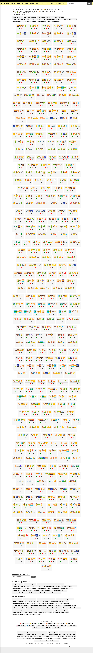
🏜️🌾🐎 (62, 265)
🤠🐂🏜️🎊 (71, 528)
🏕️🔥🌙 (36, 242)
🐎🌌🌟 (46, 373)
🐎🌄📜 (30, 365)
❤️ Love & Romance (24, 623)
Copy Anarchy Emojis (43, 634)
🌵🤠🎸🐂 (71, 26)
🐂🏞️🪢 (41, 342)
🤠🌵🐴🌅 (28, 504)
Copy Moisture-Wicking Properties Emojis (65, 599)
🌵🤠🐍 (29, 172)
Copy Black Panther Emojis (35, 636)
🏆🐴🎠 (18, 219)
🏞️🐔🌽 (28, 311)
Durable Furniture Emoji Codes (19, 607)
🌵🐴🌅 (52, 157)
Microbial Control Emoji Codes (43, 601)
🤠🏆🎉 (51, 512)
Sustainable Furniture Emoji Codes (62, 603)
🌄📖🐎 (30, 110)
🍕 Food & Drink (69, 623)
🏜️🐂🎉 (52, 273)
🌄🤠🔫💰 (54, 110)
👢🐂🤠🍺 (64, 466)
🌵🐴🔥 (75, 157)
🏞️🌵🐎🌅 (75, 296)
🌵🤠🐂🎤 (18, 172)
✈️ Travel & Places (31, 625)
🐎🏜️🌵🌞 (75, 389)
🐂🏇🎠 (29, 334)
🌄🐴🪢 (76, 103)
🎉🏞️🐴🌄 (75, 195)
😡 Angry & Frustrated (50, 623)
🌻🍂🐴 (28, 180)
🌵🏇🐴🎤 (61, 141)
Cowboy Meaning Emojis (17, 17)
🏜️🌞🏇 (46, 250)
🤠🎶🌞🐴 (18, 512)
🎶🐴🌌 (29, 211)
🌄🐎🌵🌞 (74, 95)
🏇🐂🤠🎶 (43, 234)
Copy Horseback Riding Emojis (19, 592)
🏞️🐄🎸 (64, 304)
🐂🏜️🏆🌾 (73, 334)
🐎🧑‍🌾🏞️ (61, 404)
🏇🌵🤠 (64, 226)
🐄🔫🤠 (39, 358)
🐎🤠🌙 (62, 396)
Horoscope (58, 3)
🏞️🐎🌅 (18, 311)
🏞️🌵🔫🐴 (30, 304)
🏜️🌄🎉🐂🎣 (61, 242)
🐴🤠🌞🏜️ (41, 466)
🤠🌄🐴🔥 (59, 64)
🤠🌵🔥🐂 (46, 72)
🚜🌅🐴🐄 (41, 481)
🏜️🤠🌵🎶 (22, 41)
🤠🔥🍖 (42, 543)
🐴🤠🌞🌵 (29, 466)
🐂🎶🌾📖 (34, 327)
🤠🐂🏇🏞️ (59, 528)
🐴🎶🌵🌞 (19, 450)
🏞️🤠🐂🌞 (59, 41)
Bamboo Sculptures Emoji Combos (33, 614)
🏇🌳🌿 (41, 226)
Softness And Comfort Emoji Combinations (46, 599)
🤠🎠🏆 (64, 504)
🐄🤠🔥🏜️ (71, 49)
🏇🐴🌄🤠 (46, 33)
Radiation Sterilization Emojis (48, 603)
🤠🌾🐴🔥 (71, 72)
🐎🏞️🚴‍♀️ (32, 396)
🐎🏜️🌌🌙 (53, 389)
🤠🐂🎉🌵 (34, 528)
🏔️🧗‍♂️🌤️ (26, 242)
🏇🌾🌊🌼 (75, 226)
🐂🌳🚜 (50, 319)
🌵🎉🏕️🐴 (75, 134)
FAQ (42, 3)
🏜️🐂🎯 (62, 273)
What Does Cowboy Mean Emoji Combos (21, 19)
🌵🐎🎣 (30, 157)
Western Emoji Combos (26, 590)
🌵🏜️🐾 (19, 149)
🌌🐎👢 (64, 118)
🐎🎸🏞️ (29, 389)
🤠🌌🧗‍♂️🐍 (40, 497)
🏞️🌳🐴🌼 (63, 296)
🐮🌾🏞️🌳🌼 (19, 419)
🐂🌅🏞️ (40, 319)
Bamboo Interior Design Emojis (19, 610)
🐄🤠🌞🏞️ (46, 49)
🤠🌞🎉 (51, 497)
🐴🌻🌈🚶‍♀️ (35, 435)
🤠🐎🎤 (46, 535)
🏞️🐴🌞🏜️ (39, 311)
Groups (38, 3)
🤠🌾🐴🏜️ (53, 504)
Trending (52, 3)
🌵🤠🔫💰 (75, 172)
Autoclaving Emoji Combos (18, 601)
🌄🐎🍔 (16, 103)
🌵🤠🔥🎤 (34, 33)
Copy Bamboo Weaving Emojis (61, 610)
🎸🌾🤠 (51, 211)
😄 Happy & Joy (33, 623)
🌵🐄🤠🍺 (40, 149)
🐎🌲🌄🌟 (70, 373)
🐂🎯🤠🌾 (22, 327)
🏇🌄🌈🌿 (29, 219)
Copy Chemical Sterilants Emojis (19, 603)
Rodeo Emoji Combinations (66, 588)
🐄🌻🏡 (52, 350)
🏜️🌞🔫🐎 (22, 257)
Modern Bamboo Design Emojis (69, 605)
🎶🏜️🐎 (19, 211)
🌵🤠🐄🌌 (22, 33)
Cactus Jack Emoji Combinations (24, 638)
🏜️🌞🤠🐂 (34, 257)
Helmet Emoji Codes (71, 634)
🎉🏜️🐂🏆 (50, 195)
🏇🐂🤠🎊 (30, 234)
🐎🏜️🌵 (64, 389)
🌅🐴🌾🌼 (33, 118)
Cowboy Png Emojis (42, 21)
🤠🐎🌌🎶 (35, 535)
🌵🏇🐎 (50, 141)
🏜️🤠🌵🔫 (34, 41)
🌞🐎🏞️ (29, 134)
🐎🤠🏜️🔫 (23, 404)
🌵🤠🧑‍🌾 (18, 180)
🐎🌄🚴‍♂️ (40, 365)
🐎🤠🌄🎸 (22, 56)
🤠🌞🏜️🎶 (63, 497)
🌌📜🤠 (74, 118)
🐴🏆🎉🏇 (31, 450)
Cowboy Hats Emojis (43, 592)
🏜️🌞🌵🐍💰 (34, 250)
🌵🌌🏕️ (64, 134)
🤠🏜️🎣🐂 (59, 520)
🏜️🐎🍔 (30, 280)
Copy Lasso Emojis (16, 590)
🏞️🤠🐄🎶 (71, 41)
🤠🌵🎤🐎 (71, 64)
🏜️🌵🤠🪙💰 (50, 265)
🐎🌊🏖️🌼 (35, 373)
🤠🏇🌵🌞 (75, 512)
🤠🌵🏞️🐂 (34, 72)
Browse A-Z (32, 3)
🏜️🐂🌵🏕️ (41, 273)
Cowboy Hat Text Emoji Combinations (69, 19)
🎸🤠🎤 (61, 211)
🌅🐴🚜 (44, 118)
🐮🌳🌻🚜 (59, 412)
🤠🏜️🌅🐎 (46, 520)
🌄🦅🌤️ (75, 110)
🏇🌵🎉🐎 (53, 226)
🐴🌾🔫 (31, 443)
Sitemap (64, 643)
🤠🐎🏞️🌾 (58, 535)
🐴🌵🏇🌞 (71, 427)
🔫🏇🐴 (39, 474)
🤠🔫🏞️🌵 (61, 87)
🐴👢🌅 (54, 458)
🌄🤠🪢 (65, 110)
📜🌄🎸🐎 (18, 474)
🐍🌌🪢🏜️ (73, 358)
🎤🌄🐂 (54, 203)
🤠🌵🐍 (16, 504)
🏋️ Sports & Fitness (40, 625)
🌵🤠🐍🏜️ (40, 172)
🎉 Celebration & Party (61, 625)
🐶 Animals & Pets (61, 623)
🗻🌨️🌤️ (20, 481)
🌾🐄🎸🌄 (23, 188)
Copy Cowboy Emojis (17, 21)
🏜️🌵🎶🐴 (22, 265)
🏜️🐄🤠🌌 (71, 33)
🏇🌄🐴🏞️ (54, 219)
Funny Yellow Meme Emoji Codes (69, 638)
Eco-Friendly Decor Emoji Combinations (20, 605)
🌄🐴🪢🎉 (19, 110)
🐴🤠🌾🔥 (22, 64)
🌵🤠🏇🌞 (45, 165)
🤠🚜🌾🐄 (31, 551)
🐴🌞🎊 (66, 419)
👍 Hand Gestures (36, 627)
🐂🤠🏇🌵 (73, 342)
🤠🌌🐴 (29, 497)
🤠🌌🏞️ (64, 489)
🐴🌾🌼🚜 (60, 435)
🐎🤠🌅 (52, 396)
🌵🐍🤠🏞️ (73, 149)
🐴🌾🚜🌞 (43, 443)
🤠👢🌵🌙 (31, 543)
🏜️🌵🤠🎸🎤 (35, 265)
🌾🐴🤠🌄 (70, 188)
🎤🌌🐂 (64, 203)
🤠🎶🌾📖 (30, 512)
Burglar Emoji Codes (30, 632)
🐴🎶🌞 (74, 443)
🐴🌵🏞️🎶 (23, 435)
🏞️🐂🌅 (41, 304)
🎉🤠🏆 (29, 203)
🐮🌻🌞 (70, 412)
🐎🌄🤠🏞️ (51, 365)
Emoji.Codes (30, 643)
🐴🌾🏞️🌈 (20, 443)
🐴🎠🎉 (54, 443)
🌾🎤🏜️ (62, 180)
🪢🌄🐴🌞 (30, 558)
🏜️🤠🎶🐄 (46, 41)
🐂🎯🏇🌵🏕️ (72, 319)
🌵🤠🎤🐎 (59, 26)
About (64, 3)
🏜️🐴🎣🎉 (45, 288)
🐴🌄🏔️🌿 (43, 419)
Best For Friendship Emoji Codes (33, 610)
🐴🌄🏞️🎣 (55, 419)
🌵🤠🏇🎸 (58, 165)
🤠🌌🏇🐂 (53, 489)
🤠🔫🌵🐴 (74, 543)
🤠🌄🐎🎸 (18, 489)
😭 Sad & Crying (41, 623)
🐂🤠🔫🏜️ (31, 350)
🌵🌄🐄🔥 (53, 134)
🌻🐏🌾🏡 (39, 180)
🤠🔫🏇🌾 (19, 551)
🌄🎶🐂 (40, 95)
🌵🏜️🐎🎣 (74, 141)
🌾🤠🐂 (29, 195)
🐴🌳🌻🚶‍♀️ (22, 427)
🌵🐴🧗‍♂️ (21, 165)
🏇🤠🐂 (74, 234)
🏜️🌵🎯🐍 (71, 257)
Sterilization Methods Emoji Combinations (59, 601)
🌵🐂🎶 (29, 149)
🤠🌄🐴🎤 (46, 64)
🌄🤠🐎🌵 (22, 26)
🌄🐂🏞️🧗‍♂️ (51, 95)
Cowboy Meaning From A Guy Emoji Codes (51, 19)
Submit (33, 576)
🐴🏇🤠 (75, 450)
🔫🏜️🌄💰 (50, 474)
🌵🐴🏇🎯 (64, 157)
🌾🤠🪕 (39, 195)
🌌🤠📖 (29, 126)
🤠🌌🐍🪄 (75, 489)
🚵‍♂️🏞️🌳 (62, 481)
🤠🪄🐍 (42, 551)
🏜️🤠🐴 (41, 296)
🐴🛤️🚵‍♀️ (18, 466)
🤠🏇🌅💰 (63, 512)
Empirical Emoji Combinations (47, 610)
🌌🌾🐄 (54, 118)
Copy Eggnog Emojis (54, 640)
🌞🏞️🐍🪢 (40, 126)
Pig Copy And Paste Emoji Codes (45, 612)
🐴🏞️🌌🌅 (43, 458)
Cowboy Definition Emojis (36, 19)
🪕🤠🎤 (18, 95)
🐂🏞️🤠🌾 (30, 342)
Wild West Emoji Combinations (60, 590)
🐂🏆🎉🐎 (46, 327)
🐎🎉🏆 (41, 381)
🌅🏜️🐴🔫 (20, 118)
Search (89, 3)
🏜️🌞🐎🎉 (70, 250)
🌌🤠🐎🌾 (18, 126)
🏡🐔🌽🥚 (29, 319)
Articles (47, 3)
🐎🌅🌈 (62, 365)
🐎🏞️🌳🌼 (22, 396)
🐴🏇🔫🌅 (64, 450)
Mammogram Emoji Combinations (41, 640)
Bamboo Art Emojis (33, 612)
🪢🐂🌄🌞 (63, 558)
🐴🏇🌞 (42, 450)
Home (13, 7)
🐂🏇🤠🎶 (50, 334)
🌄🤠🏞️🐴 (41, 110)
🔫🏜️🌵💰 (63, 474)
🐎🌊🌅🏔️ (23, 373)
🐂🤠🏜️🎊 (19, 350)
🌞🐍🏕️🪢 (63, 126)
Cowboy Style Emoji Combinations (44, 17)
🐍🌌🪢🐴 (19, 365)
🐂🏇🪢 (61, 334)
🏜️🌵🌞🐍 (46, 257)
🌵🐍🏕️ (51, 149)
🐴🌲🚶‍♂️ (76, 419)
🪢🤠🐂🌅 (46, 566)
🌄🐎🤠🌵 (40, 103)
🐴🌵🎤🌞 (59, 427)
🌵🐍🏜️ (61, 149)
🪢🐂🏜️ (74, 558)
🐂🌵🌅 (60, 319)
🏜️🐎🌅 (20, 280)
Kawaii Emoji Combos (63, 632)
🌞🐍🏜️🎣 (75, 126)
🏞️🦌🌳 (62, 311)
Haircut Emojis (62, 634)
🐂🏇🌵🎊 (59, 327)
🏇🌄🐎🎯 (41, 219)
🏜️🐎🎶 (50, 280)
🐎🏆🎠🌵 (40, 389)
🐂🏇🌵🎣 (71, 327)
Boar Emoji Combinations (32, 634)
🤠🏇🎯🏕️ (34, 520)
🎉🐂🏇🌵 (18, 203)
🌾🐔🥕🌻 (45, 188)
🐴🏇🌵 (52, 450)
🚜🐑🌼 (52, 481)
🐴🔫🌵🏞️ (65, 458)
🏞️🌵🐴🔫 (18, 304)
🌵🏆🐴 (30, 141)
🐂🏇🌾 (19, 334)
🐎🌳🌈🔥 (18, 381)
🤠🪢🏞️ (52, 551)
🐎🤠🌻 (72, 396)
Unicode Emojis (21, 632)
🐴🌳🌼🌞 (34, 427)
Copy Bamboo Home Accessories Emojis (38, 605)
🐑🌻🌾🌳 (24, 412)
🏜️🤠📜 (51, 296)
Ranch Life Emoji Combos (32, 592)
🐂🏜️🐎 (19, 342)
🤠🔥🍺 (52, 543)
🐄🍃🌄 (62, 350)
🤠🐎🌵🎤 (22, 87)
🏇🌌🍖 (65, 219)
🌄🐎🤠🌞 (28, 103)
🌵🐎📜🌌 (41, 157)
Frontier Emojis (36, 590)
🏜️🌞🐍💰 (58, 250)
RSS (67, 643)
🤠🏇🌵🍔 (22, 520)
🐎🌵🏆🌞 (30, 381)
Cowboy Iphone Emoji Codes (30, 17)
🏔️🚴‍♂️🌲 (16, 242)
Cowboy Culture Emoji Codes (47, 590)
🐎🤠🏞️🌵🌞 (49, 404)
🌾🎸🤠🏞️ (74, 180)
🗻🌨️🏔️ (30, 481)
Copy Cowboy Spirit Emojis (58, 17)
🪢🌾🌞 (41, 558)
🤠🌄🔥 (29, 489)
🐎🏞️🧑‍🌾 (42, 396)
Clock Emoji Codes (21, 634)
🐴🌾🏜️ (71, 435)
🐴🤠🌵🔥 (59, 56)
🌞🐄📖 (51, 126)
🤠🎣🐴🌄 (75, 504)
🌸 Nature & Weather (21, 625)
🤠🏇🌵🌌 (34, 80)
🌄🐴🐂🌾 (65, 103)
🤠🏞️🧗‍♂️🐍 (22, 528)
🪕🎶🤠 (72, 87)
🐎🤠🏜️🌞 (46, 56)
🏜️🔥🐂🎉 (58, 288)
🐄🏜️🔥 (29, 358)
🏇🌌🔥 (75, 219)
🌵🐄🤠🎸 (46, 26)
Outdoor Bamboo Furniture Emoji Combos (71, 607)
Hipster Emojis (57, 638)
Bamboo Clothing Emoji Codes (29, 599)
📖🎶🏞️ (75, 466)
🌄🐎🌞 (62, 95)
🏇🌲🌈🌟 (30, 226)
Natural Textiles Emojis (17, 599)
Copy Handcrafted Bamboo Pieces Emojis (53, 607)
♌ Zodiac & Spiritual (72, 625)
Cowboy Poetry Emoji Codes (54, 592)
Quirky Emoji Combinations (41, 632)
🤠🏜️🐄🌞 (71, 80)
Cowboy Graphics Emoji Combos (29, 21)
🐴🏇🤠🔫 (18, 458)
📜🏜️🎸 (29, 474)
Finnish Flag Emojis (60, 636)
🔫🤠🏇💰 (75, 474)
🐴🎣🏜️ (64, 443)
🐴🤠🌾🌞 (71, 56)
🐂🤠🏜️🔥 (22, 49)
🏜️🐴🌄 (60, 280)
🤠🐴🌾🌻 (70, 535)
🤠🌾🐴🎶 (59, 72)
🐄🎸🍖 (19, 358)
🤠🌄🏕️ (72, 481)
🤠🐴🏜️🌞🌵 (48, 87)
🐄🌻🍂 (42, 350)
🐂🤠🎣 (61, 342)
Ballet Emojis (72, 632)
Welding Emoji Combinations (23, 636)
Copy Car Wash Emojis (37, 638)
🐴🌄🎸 (31, 419)
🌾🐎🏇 (34, 188)
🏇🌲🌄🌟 (18, 226)
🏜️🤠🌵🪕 (18, 296)
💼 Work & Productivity (50, 625)
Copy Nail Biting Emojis (53, 632)
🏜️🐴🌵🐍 (71, 280)
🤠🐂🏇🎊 (46, 528)
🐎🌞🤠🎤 (58, 373)
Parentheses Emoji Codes (70, 636)
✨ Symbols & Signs (56, 627)
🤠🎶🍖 (41, 512)
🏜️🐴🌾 (21, 288)
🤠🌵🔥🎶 (40, 504)
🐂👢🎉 (51, 342)
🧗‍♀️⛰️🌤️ (19, 558)
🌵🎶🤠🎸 (19, 141)
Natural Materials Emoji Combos (54, 605)
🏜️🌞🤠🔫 (59, 33)
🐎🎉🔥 (51, 381)
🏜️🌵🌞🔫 (59, 257)
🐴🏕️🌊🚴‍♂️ (30, 458)
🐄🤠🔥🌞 (59, 49)
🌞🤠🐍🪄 (40, 134)
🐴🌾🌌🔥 (48, 435)
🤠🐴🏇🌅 (19, 543)
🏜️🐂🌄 (18, 273)
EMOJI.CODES (3, 0)
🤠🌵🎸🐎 (22, 72)
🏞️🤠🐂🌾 (51, 311)
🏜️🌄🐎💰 (75, 242)
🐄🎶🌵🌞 (74, 350)
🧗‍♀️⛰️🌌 (75, 551)
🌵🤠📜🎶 (53, 172)
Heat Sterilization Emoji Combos (33, 603)
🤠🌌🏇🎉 (40, 489)
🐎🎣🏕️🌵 (75, 381)
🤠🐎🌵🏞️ (34, 87)
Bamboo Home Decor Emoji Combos (20, 612)
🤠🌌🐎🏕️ (18, 497)
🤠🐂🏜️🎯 (23, 535)
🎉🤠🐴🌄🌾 (41, 203)
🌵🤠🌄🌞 (33, 165)
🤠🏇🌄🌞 (22, 80)
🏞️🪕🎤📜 (74, 311)
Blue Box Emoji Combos (48, 638)
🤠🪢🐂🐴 (64, 551)
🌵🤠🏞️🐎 (70, 165)
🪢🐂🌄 (51, 558)
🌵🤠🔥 (64, 172)
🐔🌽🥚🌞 (46, 412)
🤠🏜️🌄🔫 (59, 80)
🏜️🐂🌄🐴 (29, 273)
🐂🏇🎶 (39, 334)
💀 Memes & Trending (46, 627)
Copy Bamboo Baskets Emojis (19, 614)
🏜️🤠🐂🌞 (30, 296)
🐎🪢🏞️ (71, 404)
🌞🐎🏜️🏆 (18, 134)
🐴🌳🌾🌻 (46, 427)
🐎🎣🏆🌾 (63, 381)
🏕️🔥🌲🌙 (48, 242)
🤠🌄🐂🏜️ (34, 64)
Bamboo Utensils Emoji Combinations (61, 612)
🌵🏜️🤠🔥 (34, 26)
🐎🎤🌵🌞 (18, 389)
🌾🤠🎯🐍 (18, 195)
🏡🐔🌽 (18, 319)
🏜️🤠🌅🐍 (70, 288)
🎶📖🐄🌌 (40, 211)
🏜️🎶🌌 (72, 265)
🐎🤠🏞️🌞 (35, 404)
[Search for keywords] (77, 3)
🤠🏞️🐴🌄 (71, 520)
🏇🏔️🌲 (19, 234)
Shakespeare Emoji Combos (48, 636)
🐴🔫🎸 (76, 458)
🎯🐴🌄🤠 (75, 203)
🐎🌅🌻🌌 (74, 365)
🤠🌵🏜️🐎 (75, 497)
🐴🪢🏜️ (52, 466)
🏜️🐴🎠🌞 (33, 288)
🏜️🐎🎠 (40, 280)
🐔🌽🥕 (35, 412)
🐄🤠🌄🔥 (34, 49)
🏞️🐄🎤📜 (53, 304)
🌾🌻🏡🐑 (51, 180)
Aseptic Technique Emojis (30, 601)
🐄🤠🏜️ (49, 358)
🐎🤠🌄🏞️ (34, 56)
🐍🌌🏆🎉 (60, 358)
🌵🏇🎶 (40, 141)
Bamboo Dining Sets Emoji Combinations (34, 607)
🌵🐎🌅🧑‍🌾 (19, 157)
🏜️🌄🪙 (21, 250)
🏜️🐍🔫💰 (74, 273)
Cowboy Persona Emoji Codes (53, 21)
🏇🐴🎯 (54, 234)
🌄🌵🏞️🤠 (29, 95)
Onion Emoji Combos (53, 634)
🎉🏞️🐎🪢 (63, 195)
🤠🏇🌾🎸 (46, 80)
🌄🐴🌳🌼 (53, 103)
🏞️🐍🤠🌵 (75, 304)
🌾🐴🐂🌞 (58, 188)
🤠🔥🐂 (62, 543)
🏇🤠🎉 (64, 234)
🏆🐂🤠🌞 (73, 211)
